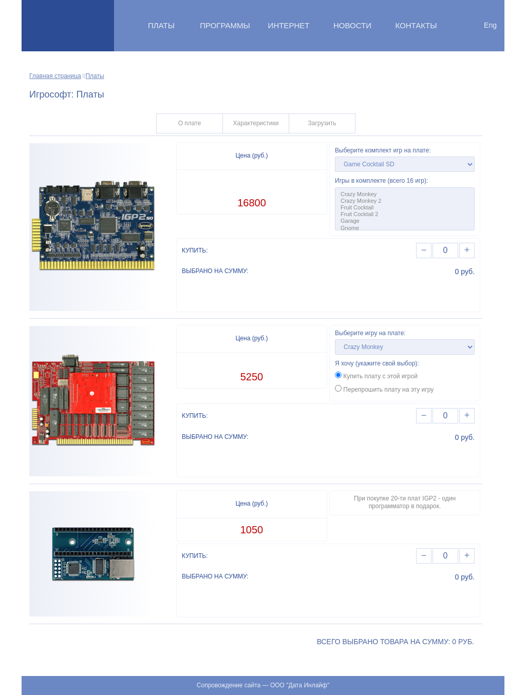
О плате (189, 123)
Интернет (289, 25)
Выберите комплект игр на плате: (383, 150)
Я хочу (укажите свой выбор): (377, 363)
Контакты (416, 25)
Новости (352, 25)
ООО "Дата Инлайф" (299, 685)
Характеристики (256, 123)
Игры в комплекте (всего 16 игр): (381, 180)
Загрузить (322, 123)
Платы (161, 25)
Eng (490, 25)
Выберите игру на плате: (370, 333)
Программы (225, 25)
